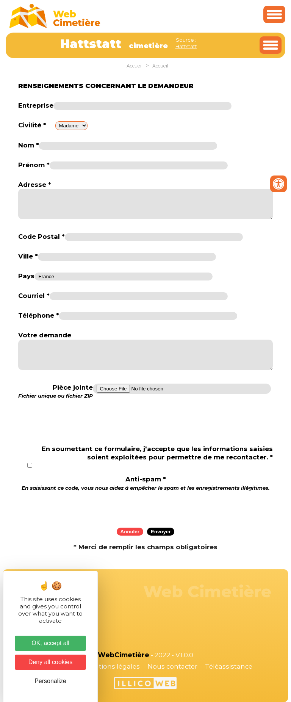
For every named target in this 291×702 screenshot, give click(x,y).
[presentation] (145, 507)
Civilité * (32, 125)
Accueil (134, 66)
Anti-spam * (146, 483)
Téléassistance (228, 666)
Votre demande (44, 335)
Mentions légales (112, 666)
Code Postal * (41, 236)
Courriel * (34, 295)
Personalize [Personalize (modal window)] (50, 681)
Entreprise (35, 105)
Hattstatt (186, 46)
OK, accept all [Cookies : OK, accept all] (50, 643)
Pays (26, 276)
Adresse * (34, 184)
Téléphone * (38, 315)
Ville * (28, 256)
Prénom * (34, 165)
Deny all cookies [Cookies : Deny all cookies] (50, 662)
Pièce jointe (55, 392)
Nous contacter (172, 666)
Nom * (28, 145)
